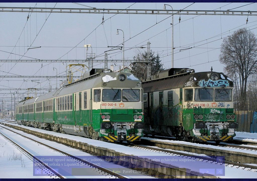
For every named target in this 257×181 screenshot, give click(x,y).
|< (38, 171)
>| (219, 171)
